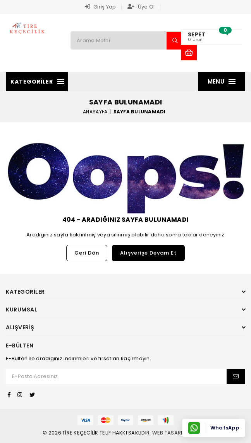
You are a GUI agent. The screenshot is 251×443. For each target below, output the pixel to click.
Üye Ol (141, 6)
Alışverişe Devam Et (148, 253)
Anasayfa (95, 111)
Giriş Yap (100, 6)
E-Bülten (19, 345)
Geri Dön (86, 253)
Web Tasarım (169, 432)
